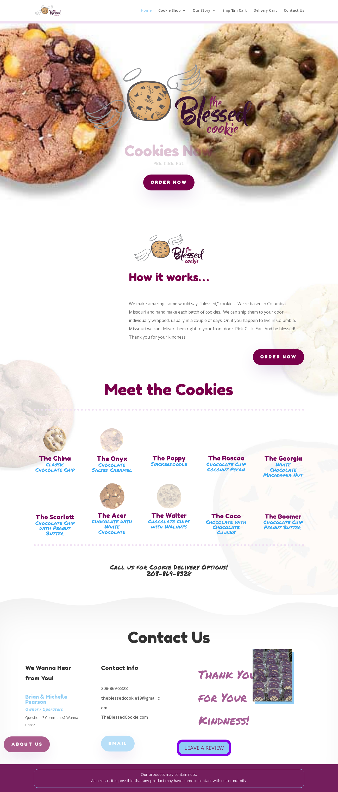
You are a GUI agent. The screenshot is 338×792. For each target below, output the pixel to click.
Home (146, 11)
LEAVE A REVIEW (204, 747)
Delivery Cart (265, 11)
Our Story (201, 11)
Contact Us (294, 11)
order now (169, 182)
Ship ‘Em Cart (234, 11)
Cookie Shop (169, 11)
